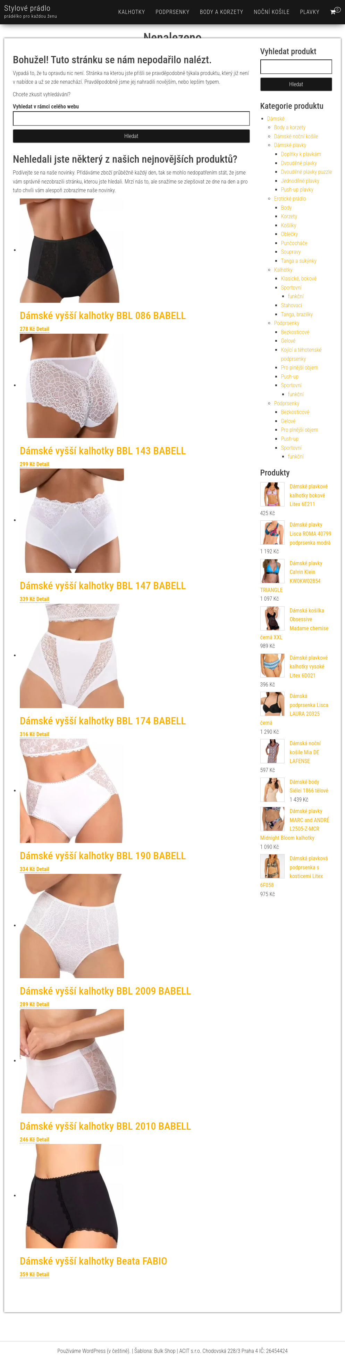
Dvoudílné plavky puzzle (306, 172)
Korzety (289, 216)
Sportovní (291, 287)
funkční (296, 296)
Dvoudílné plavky (299, 163)
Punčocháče (294, 243)
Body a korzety (221, 12)
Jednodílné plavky (300, 181)
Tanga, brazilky (297, 314)
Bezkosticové (295, 332)
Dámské (276, 118)
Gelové (288, 341)
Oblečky (289, 234)
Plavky (309, 12)
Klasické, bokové (299, 278)
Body (286, 207)
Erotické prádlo (290, 198)
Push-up (290, 376)
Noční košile (271, 12)
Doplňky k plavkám (301, 154)
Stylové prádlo (27, 8)
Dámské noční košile (296, 136)
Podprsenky (172, 12)
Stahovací (291, 305)
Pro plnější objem (299, 367)
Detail (42, 329)
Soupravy (291, 252)
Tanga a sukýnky (299, 261)
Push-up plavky (297, 189)
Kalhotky (131, 12)
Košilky (288, 225)
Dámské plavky (290, 145)
